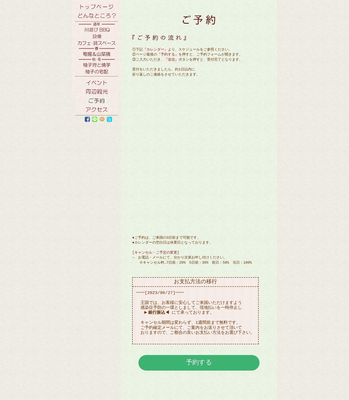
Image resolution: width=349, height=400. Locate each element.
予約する (199, 362)
